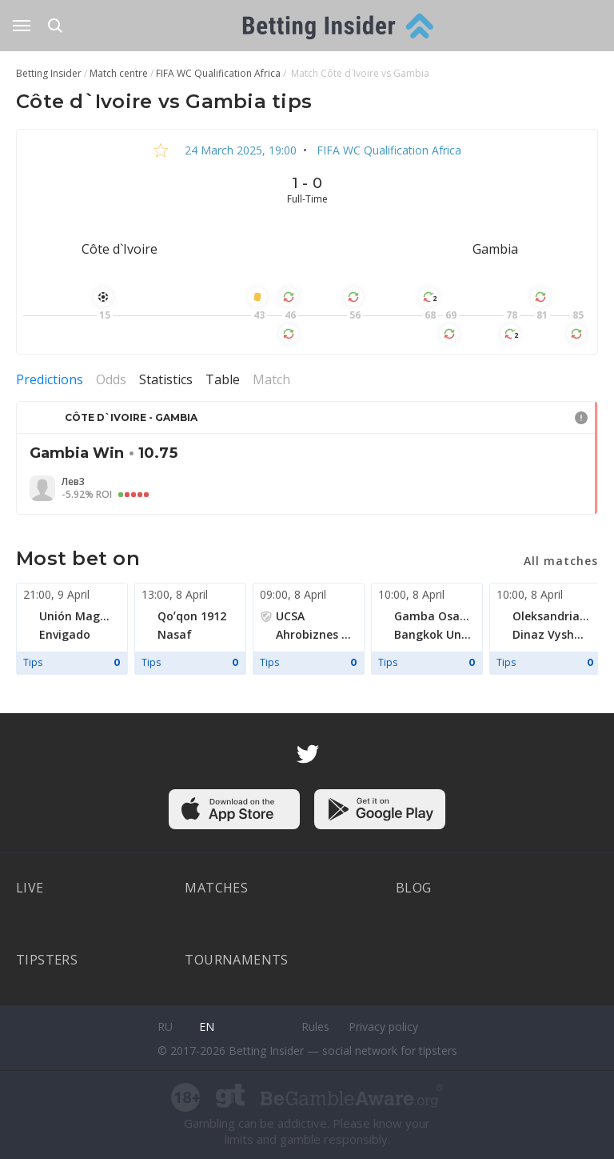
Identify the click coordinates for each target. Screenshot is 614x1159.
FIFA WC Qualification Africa (387, 150)
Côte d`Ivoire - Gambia (131, 417)
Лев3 (73, 481)
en (206, 1026)
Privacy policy (383, 1026)
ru (165, 1026)
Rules (315, 1026)
